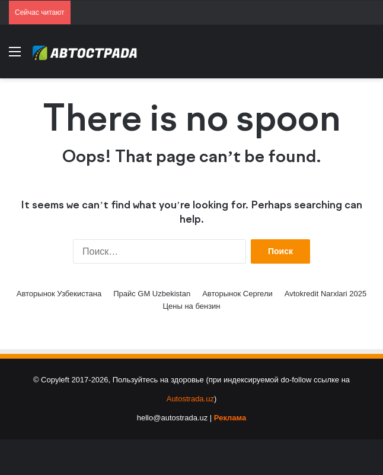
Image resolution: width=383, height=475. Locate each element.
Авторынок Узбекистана (59, 293)
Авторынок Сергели (237, 293)
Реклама (230, 417)
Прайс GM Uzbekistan (151, 293)
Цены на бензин (191, 306)
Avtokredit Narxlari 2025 (326, 293)
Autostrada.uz (190, 398)
